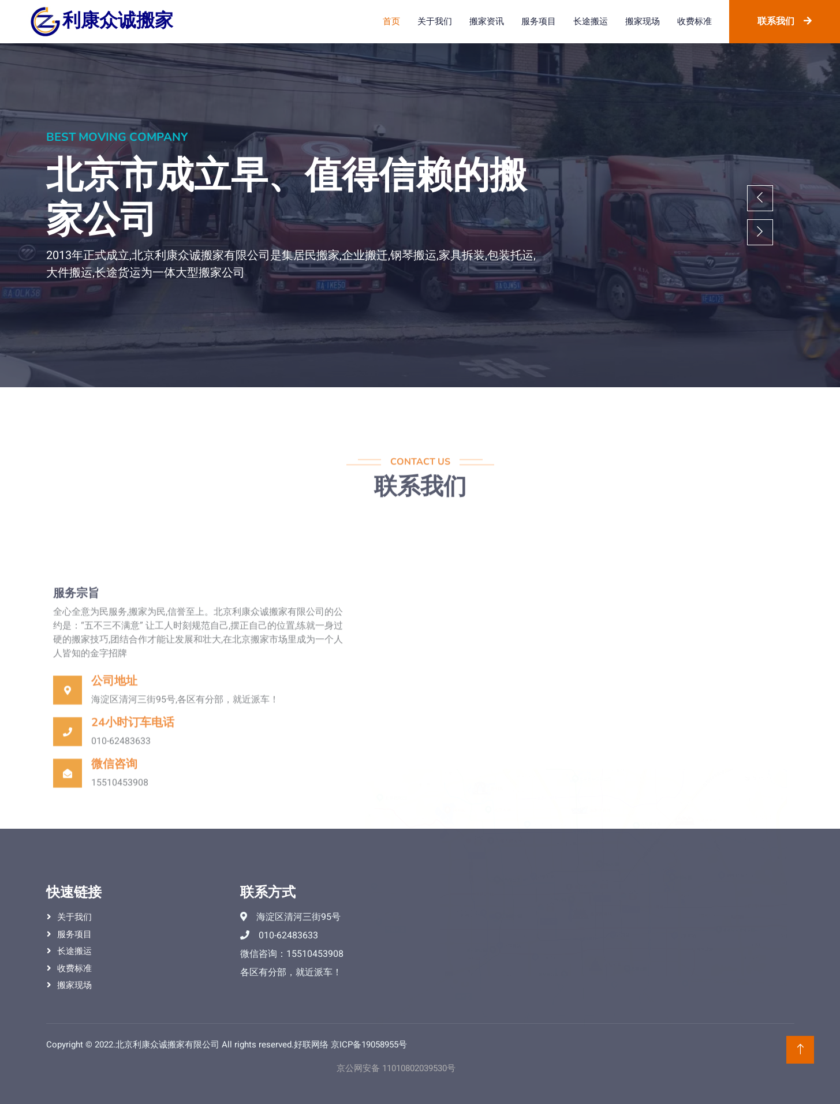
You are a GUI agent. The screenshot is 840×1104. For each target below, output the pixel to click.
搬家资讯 (486, 21)
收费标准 (694, 21)
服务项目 (538, 21)
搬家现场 (642, 21)
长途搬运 (590, 21)
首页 (391, 21)
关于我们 (434, 21)
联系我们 (784, 21)
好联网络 (311, 1044)
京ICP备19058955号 (369, 1044)
